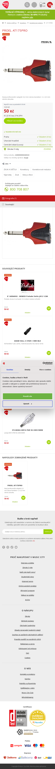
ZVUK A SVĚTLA (12, 23)
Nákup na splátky (27, 595)
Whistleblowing (27, 697)
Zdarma (47, 149)
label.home (3, 23)
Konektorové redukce (36, 23)
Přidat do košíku (15, 121)
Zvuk (17, 175)
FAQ (27, 653)
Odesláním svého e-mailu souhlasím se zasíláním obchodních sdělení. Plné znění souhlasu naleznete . (28, 540)
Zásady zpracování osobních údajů (28, 630)
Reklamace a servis (27, 644)
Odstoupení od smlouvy (27, 648)
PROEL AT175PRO (15, 485)
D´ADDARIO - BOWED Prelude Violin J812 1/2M (27, 296)
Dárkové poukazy (27, 621)
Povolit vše (27, 396)
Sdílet (6, 164)
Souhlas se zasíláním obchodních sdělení (27, 635)
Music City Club (27, 693)
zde (33, 541)
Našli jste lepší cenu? (27, 572)
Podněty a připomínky (27, 683)
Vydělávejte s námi (27, 688)
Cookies (27, 658)
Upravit (27, 404)
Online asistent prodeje (27, 586)
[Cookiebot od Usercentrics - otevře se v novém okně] (42, 363)
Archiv (27, 600)
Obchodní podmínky (27, 625)
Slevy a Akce (28, 175)
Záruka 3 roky (13, 149)
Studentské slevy (27, 577)
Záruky (27, 616)
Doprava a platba (27, 563)
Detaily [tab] (27, 370)
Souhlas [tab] (9, 370)
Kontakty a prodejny (27, 674)
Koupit (49, 308)
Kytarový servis (27, 581)
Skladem (27, 313)
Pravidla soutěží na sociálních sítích (27, 639)
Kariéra (27, 679)
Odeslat (48, 532)
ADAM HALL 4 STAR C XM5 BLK (27, 341)
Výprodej (6, 34)
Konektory (23, 23)
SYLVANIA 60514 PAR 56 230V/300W (27, 430)
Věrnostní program (27, 590)
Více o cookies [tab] (45, 370)
